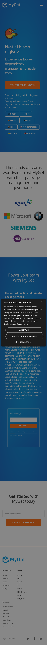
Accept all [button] (24, 330)
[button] (23, 342)
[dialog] (23, 322)
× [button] (42, 301)
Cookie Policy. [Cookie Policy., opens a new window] (22, 324)
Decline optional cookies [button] (24, 336)
